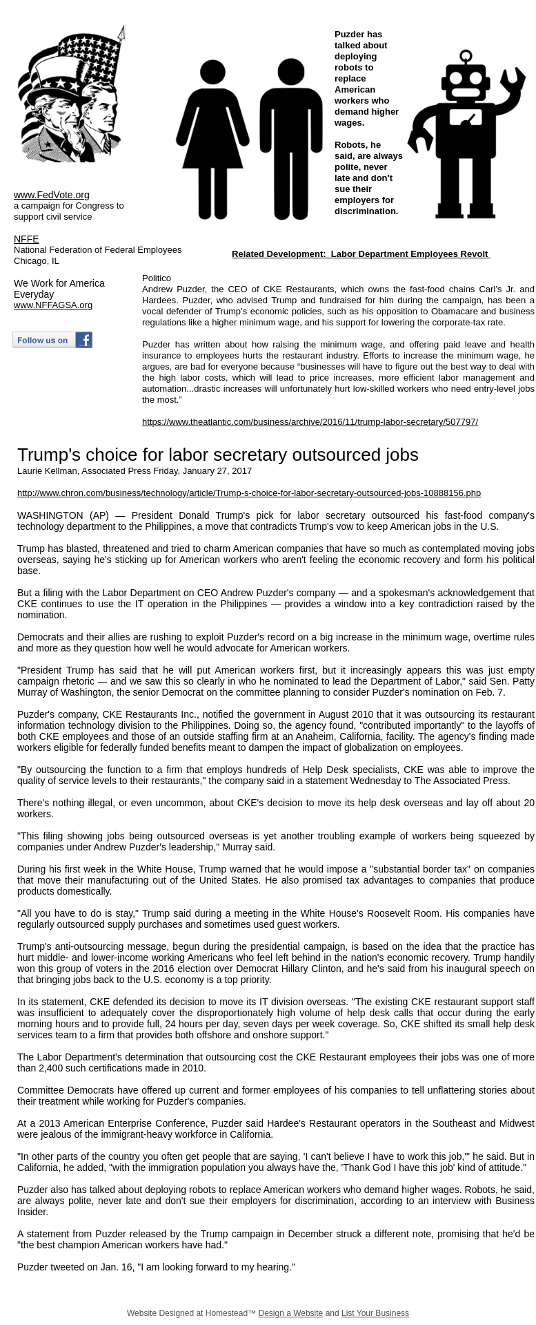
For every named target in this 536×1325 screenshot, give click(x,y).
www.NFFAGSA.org (53, 305)
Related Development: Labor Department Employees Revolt (361, 254)
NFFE (26, 239)
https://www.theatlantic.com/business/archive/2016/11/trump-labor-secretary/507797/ (310, 422)
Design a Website (290, 1313)
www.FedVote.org (52, 194)
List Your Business (375, 1313)
